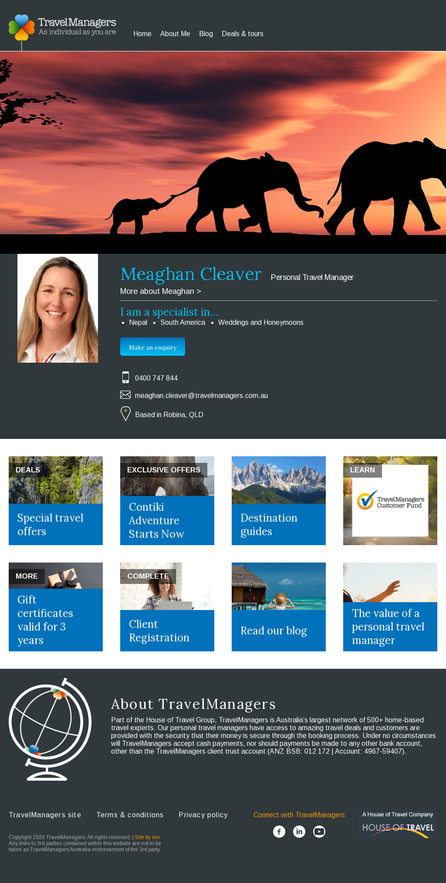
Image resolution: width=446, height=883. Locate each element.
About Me (175, 33)
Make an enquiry (152, 347)
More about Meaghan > (160, 291)
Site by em (147, 837)
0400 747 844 (156, 378)
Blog (206, 33)
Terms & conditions (130, 815)
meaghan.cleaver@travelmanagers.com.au (201, 395)
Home (142, 33)
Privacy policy (203, 815)
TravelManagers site (45, 815)
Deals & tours (243, 33)
